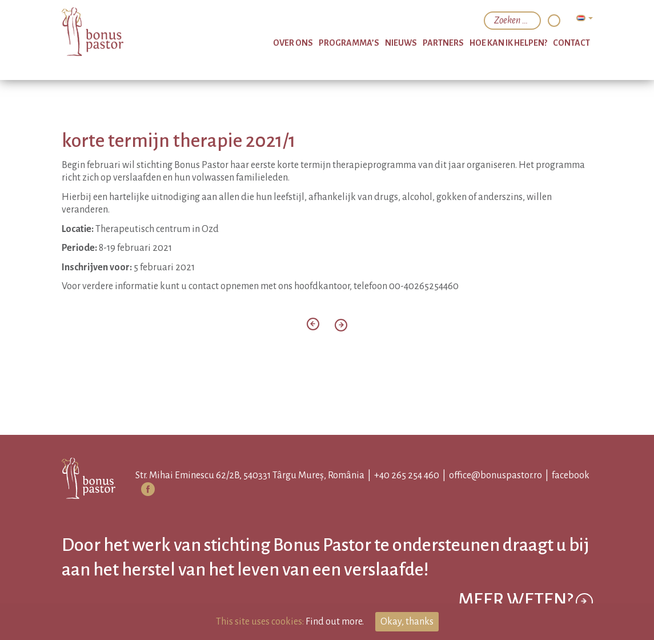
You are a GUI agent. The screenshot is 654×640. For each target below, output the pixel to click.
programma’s (349, 42)
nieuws (401, 42)
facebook (570, 475)
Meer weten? (525, 601)
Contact (571, 42)
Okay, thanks (407, 622)
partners (443, 42)
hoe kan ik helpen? (508, 42)
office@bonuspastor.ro (495, 475)
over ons (293, 42)
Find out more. (335, 622)
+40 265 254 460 (406, 475)
